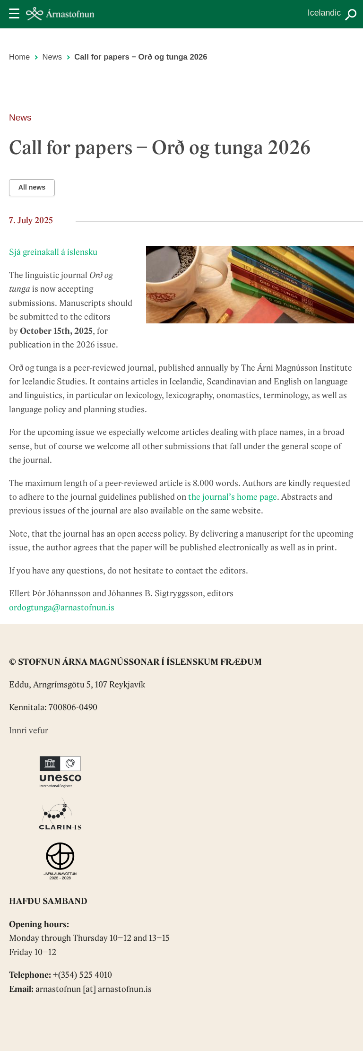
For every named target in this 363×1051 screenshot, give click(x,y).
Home (19, 56)
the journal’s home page (232, 498)
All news (31, 187)
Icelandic (324, 12)
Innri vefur (28, 731)
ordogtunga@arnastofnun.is (61, 608)
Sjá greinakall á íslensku (53, 253)
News (52, 56)
